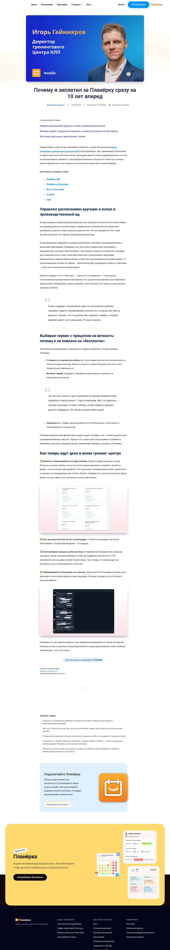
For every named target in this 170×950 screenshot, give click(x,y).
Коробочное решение (102, 937)
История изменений (102, 932)
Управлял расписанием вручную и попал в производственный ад (72, 126)
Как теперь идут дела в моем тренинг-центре (62, 136)
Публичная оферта (134, 932)
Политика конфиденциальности (140, 937)
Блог (106, 4)
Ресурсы (94, 4)
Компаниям (64, 4)
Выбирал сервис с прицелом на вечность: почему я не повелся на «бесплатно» (79, 131)
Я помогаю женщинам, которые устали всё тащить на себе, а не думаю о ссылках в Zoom (84, 740)
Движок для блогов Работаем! (70, 937)
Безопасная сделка (135, 941)
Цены (51, 4)
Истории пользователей (103, 945)
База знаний (98, 941)
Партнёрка (79, 4)
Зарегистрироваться (48, 675)
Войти (63, 677)
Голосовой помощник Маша (69, 928)
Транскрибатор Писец (66, 941)
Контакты (130, 928)
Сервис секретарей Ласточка (70, 932)
